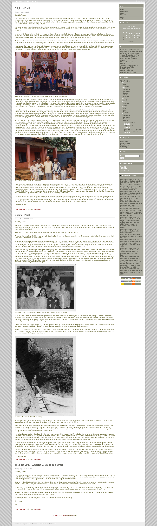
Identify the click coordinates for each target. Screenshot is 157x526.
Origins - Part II (129, 122)
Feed (34, 1)
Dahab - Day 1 (125, 69)
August (125, 121)
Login (122, 18)
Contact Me (124, 11)
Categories (124, 138)
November (126, 91)
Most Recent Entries (128, 176)
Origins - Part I (129, 126)
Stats (122, 13)
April (124, 84)
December (126, 90)
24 (123, 37)
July (124, 108)
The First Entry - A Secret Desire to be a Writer (129, 66)
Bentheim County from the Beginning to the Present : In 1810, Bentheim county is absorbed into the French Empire (130, 251)
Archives (124, 77)
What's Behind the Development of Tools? (128, 71)
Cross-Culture (125, 143)
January (125, 105)
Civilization (124, 141)
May (124, 110)
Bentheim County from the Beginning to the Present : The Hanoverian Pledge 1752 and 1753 (131, 271)
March (125, 95)
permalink (37, 209)
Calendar (124, 23)
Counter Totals (126, 163)
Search (123, 152)
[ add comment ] (20, 209)
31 (123, 39)
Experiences (124, 145)
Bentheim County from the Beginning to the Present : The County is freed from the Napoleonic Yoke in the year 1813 (131, 243)
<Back (57, 515)
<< (54, 515)
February (126, 86)
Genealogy (124, 147)
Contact (140, 1)
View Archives (125, 81)
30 (139, 37)
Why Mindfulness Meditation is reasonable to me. (131, 214)
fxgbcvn (123, 15)
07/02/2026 (131, 41)
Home (122, 10)
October (125, 93)
